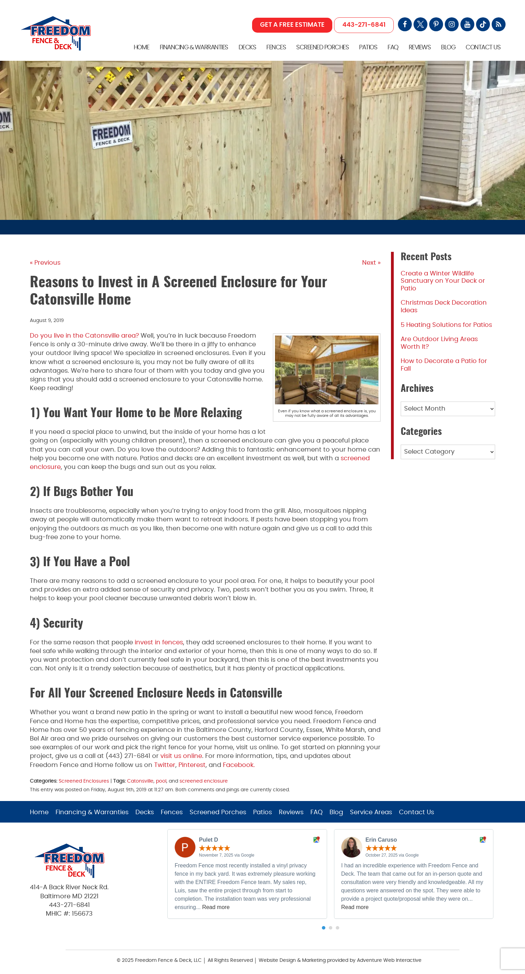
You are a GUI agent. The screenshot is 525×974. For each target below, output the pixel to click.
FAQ (393, 47)
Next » (371, 263)
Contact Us (483, 47)
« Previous (45, 263)
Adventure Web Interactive (389, 960)
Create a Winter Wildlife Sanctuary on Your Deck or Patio (443, 281)
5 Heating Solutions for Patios (446, 325)
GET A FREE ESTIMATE (292, 25)
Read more (216, 907)
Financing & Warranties (194, 47)
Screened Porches (322, 47)
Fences (276, 47)
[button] (323, 928)
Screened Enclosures (84, 781)
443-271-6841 (364, 25)
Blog (448, 47)
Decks (247, 47)
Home (141, 47)
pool (161, 781)
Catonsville (140, 781)
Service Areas (371, 812)
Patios (368, 47)
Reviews (420, 47)
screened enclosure (204, 781)
